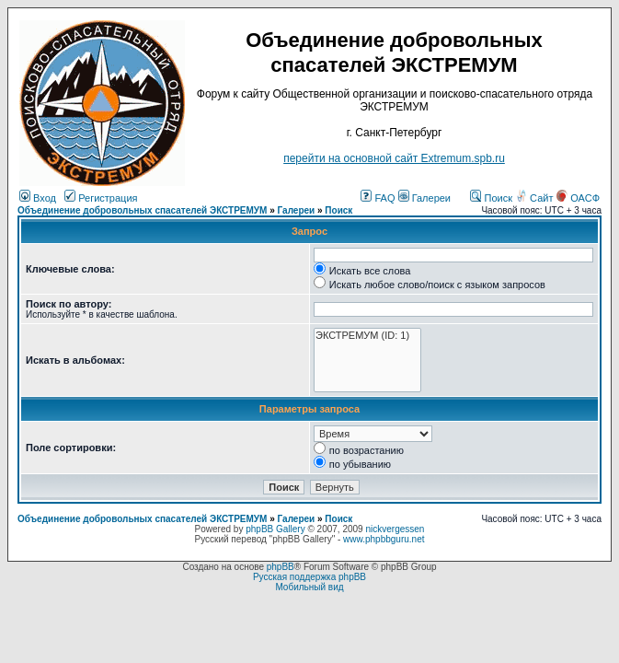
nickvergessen (394, 529)
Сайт (535, 198)
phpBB (280, 567)
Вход (37, 198)
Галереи (424, 198)
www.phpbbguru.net (383, 539)
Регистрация (100, 198)
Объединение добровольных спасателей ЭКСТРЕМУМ (142, 210)
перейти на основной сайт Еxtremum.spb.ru (394, 158)
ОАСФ (578, 198)
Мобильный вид (309, 587)
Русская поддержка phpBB (309, 577)
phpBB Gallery (275, 529)
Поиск (491, 198)
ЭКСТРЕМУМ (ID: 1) (367, 336)
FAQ (378, 198)
